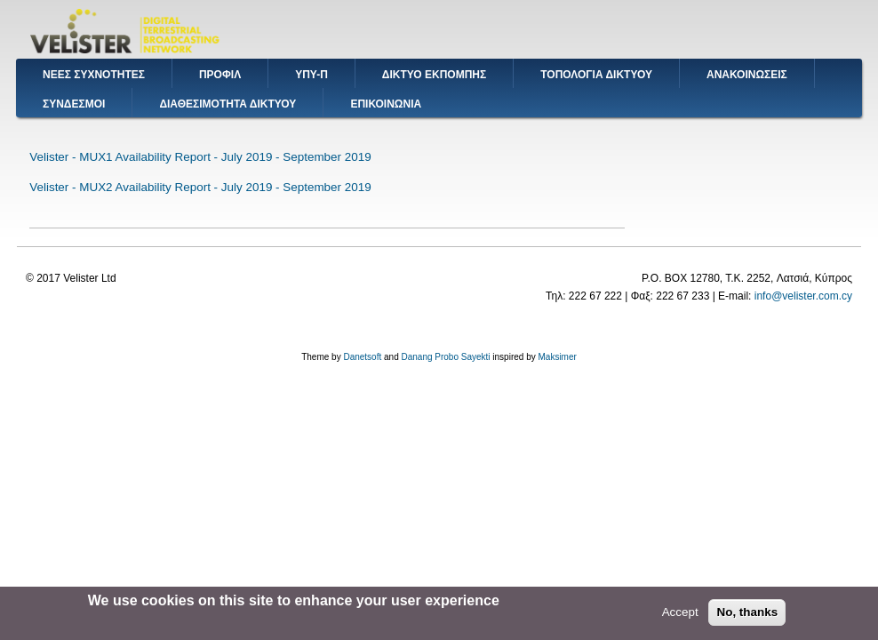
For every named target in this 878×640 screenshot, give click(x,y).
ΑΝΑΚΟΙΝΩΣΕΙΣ (746, 74)
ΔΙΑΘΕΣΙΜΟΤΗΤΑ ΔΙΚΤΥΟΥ (227, 104)
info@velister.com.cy (803, 296)
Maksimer (557, 357)
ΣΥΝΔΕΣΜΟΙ (74, 104)
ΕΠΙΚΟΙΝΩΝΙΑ (385, 104)
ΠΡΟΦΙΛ (220, 74)
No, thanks (747, 614)
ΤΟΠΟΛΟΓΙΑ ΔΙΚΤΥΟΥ (596, 74)
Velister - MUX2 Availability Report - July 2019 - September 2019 (200, 187)
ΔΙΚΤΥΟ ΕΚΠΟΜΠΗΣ (434, 74)
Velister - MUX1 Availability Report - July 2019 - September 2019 (200, 157)
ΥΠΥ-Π (311, 74)
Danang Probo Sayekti (445, 357)
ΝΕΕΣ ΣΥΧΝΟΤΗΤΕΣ (94, 74)
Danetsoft (362, 357)
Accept (680, 614)
